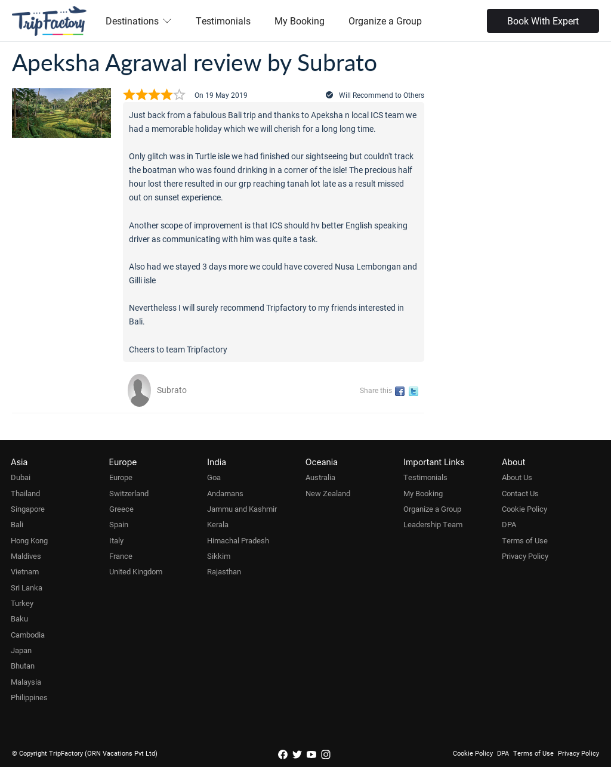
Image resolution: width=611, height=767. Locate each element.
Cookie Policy (524, 508)
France (120, 555)
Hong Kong (29, 540)
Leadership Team (432, 524)
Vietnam (25, 571)
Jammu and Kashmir (242, 508)
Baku (19, 618)
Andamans (225, 493)
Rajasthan (224, 571)
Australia (320, 477)
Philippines (29, 697)
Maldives (26, 555)
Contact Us (520, 493)
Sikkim (218, 555)
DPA (509, 524)
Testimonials (223, 20)
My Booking (299, 20)
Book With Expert (543, 20)
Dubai (20, 477)
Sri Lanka (26, 587)
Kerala (218, 524)
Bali (17, 524)
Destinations (139, 20)
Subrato (172, 389)
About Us (517, 477)
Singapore (28, 508)
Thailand (25, 493)
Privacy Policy (525, 555)
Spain (118, 524)
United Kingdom (135, 571)
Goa (214, 477)
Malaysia (26, 681)
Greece (121, 508)
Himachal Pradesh (238, 540)
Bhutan (23, 665)
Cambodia (28, 634)
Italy (116, 540)
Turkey (22, 603)
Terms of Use (525, 540)
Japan (21, 650)
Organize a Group (385, 20)
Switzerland (129, 493)
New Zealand (328, 493)
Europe (120, 477)
